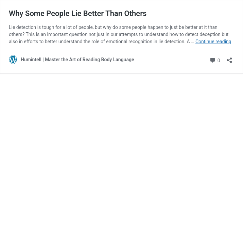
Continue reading (213, 41)
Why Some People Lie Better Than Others (77, 13)
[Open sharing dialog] (229, 58)
